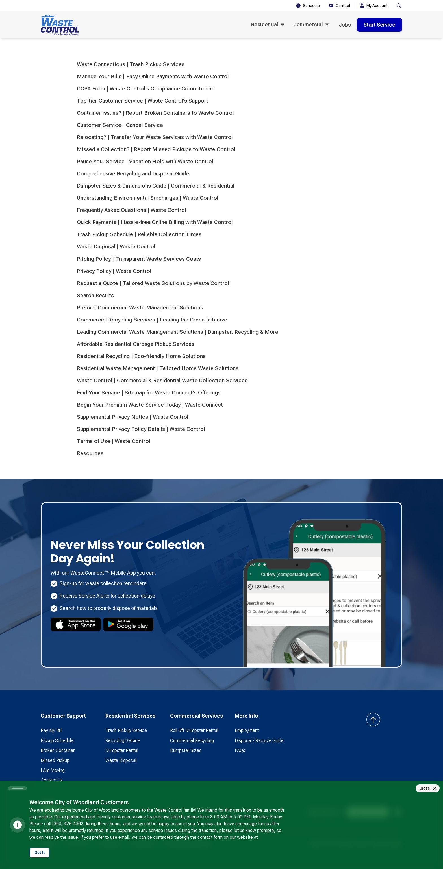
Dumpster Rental (121, 750)
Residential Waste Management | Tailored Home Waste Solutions (157, 368)
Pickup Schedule (57, 740)
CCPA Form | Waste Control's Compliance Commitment (145, 88)
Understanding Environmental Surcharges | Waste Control (147, 198)
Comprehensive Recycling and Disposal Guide (133, 173)
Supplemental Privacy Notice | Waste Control (132, 417)
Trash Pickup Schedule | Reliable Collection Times (139, 234)
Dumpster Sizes (185, 750)
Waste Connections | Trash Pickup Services (130, 64)
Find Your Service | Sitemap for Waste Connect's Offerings (149, 392)
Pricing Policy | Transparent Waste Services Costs (139, 259)
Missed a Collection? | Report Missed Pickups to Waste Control (156, 149)
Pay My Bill (51, 730)
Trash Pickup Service (126, 730)
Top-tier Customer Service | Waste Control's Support (142, 100)
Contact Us (52, 780)
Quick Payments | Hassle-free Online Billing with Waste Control (155, 222)
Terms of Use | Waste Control (113, 441)
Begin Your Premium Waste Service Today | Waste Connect (150, 404)
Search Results (95, 295)
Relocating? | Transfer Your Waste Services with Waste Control (155, 137)
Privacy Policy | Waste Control (114, 271)
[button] (399, 5)
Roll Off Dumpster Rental (194, 730)
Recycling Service (122, 740)
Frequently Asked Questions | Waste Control (131, 210)
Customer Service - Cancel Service (120, 125)
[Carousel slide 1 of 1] (17, 788)
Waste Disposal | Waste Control (116, 246)
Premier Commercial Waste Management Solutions (140, 307)
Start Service (379, 25)
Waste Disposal (120, 760)
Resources (90, 453)
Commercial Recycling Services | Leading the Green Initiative (152, 319)
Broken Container (58, 750)
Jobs (345, 25)
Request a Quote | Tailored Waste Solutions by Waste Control (153, 283)
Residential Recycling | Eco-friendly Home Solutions (141, 356)
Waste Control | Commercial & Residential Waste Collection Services (162, 380)
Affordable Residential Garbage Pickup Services (135, 344)
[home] (60, 25)
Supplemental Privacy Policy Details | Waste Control (141, 429)
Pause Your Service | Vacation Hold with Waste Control (145, 161)
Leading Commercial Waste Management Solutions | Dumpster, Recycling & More (177, 332)
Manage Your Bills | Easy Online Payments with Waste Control (153, 76)
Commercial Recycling (192, 740)
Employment (247, 730)
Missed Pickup (55, 760)
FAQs (240, 750)
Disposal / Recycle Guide (259, 740)
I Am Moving (53, 770)
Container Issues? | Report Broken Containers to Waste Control (155, 113)
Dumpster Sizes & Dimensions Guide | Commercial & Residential (155, 186)
